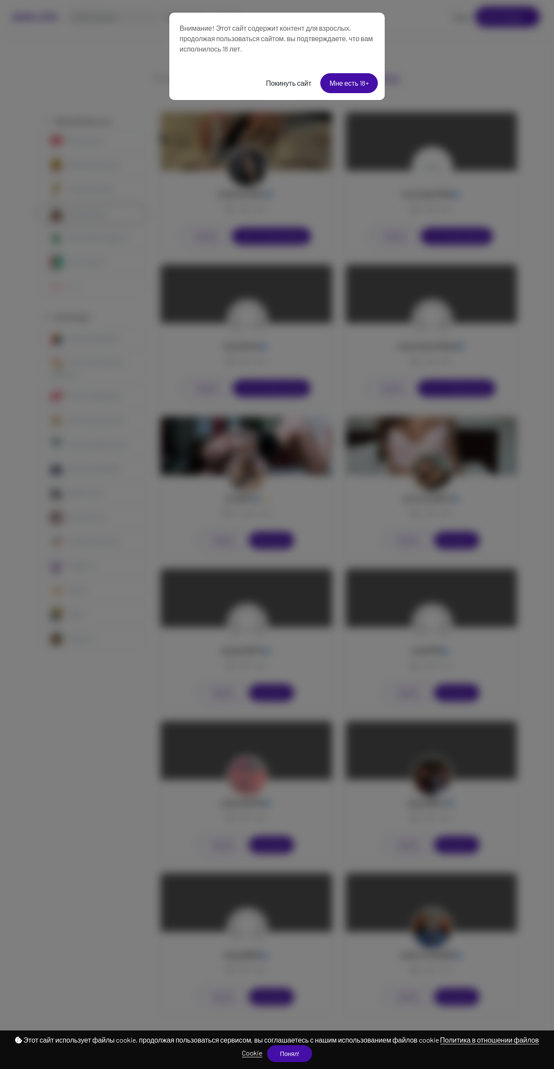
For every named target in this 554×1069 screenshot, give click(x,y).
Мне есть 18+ (349, 83)
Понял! (289, 1053)
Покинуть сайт (288, 83)
